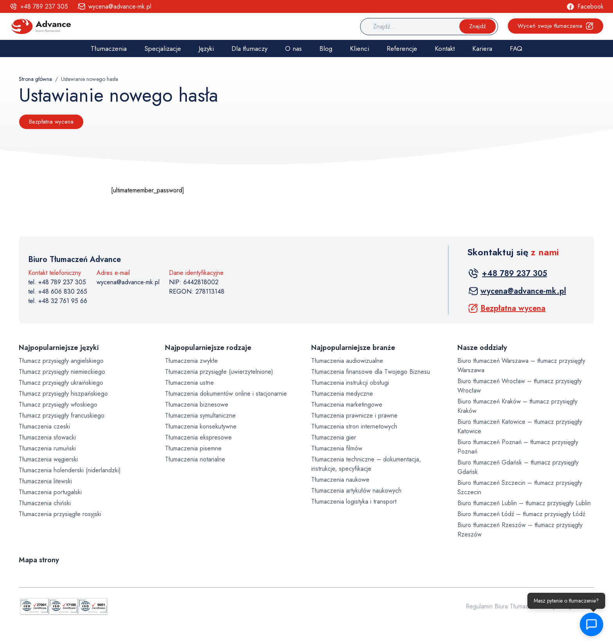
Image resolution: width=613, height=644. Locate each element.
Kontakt (445, 48)
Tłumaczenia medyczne (342, 393)
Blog (325, 48)
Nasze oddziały (482, 348)
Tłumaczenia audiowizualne (347, 360)
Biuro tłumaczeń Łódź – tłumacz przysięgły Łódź (521, 513)
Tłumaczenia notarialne (195, 459)
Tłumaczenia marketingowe (346, 404)
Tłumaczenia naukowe (340, 479)
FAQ (516, 48)
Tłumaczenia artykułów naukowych (356, 490)
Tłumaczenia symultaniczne (200, 415)
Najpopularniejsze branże (353, 348)
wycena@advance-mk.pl (128, 282)
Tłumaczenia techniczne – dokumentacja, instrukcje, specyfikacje (366, 464)
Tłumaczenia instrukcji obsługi (350, 382)
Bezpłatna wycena (51, 121)
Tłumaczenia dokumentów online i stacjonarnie (226, 393)
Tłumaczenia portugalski (50, 492)
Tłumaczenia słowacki (47, 437)
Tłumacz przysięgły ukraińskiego (61, 382)
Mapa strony (39, 560)
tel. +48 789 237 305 (57, 282)
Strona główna (35, 79)
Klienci (359, 48)
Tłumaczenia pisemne (193, 448)
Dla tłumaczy (249, 48)
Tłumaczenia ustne (189, 382)
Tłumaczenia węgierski (48, 459)
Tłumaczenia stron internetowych (354, 426)
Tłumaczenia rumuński (47, 448)
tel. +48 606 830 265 (57, 291)
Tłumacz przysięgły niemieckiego (62, 371)
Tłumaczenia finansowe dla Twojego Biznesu (370, 371)
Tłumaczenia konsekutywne (201, 426)
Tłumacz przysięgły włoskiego (58, 404)
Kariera (482, 48)
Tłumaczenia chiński (45, 503)
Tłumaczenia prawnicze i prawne (354, 415)
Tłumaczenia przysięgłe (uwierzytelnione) (219, 371)
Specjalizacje (162, 48)
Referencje (402, 48)
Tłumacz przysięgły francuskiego (61, 415)
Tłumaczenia (109, 48)
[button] (591, 624)
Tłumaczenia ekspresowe (198, 437)
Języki (206, 48)
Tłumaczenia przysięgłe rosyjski (60, 513)
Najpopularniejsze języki (59, 348)
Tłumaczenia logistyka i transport (353, 501)
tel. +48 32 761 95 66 (57, 300)
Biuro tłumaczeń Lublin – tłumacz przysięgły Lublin (524, 503)
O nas (293, 48)
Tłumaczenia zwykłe (191, 360)
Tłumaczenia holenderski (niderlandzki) (70, 470)
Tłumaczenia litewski (45, 481)
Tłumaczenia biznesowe (196, 404)
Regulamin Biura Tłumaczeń (502, 606)
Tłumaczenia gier (333, 437)
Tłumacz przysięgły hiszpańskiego (63, 393)
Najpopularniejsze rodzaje (208, 348)
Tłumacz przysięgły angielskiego (61, 360)
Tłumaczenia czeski (44, 426)
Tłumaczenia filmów (336, 448)
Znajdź (477, 26)
